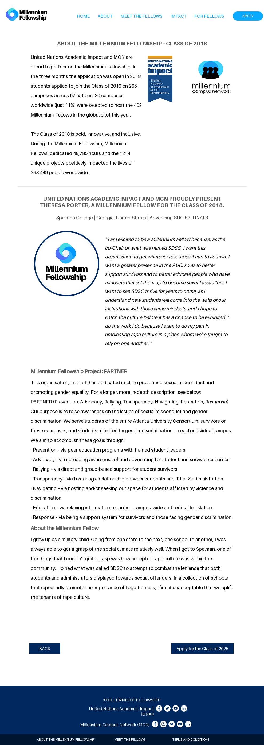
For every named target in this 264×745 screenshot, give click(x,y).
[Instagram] (163, 724)
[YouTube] (175, 708)
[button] (105, 16)
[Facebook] (159, 708)
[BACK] (44, 648)
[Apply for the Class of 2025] (202, 648)
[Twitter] (167, 708)
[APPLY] (248, 16)
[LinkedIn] (184, 708)
